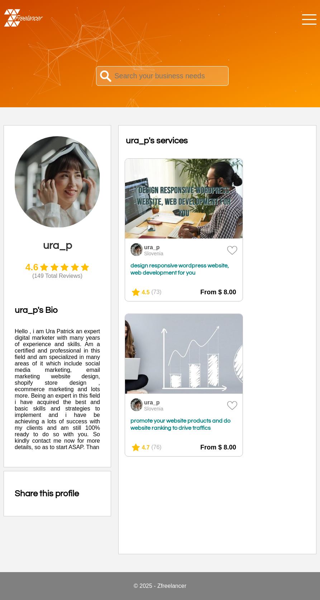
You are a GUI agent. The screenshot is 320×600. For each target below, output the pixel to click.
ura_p (152, 247)
